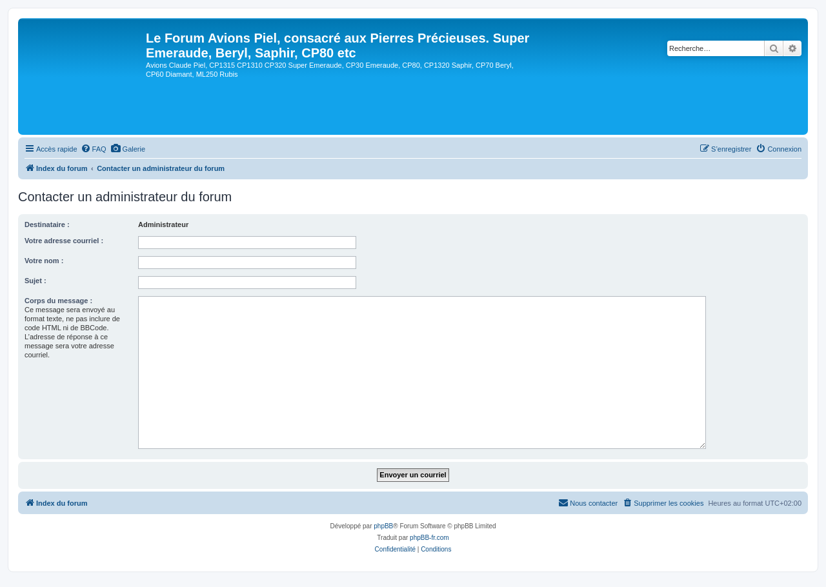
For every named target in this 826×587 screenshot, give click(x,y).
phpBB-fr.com (429, 537)
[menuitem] (93, 149)
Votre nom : (44, 260)
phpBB (383, 526)
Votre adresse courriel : (64, 240)
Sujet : (35, 280)
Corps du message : (58, 300)
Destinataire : (47, 224)
